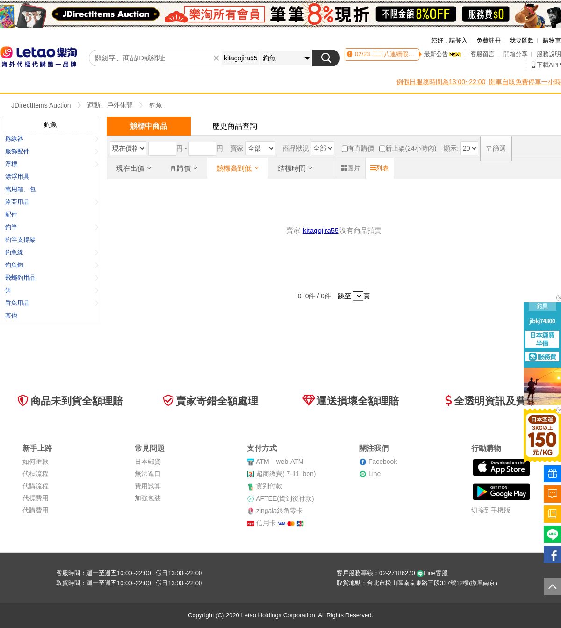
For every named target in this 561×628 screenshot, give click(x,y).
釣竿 (52, 227)
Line (374, 473)
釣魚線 (52, 252)
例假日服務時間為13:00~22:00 (440, 82)
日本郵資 (148, 461)
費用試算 (148, 486)
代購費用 (35, 510)
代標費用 (35, 498)
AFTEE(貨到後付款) (285, 498)
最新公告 (442, 54)
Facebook (382, 461)
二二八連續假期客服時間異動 (410, 54)
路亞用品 (52, 201)
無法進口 (148, 473)
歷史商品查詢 (234, 126)
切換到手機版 (491, 510)
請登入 (458, 40)
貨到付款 (269, 486)
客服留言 (482, 54)
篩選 (496, 148)
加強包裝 (148, 498)
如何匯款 (35, 461)
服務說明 (549, 54)
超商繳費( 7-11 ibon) (286, 473)
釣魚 (155, 105)
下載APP (546, 64)
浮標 (52, 163)
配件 (11, 214)
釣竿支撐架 (20, 239)
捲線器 (52, 138)
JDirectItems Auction (41, 105)
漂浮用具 (17, 176)
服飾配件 (52, 151)
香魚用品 (52, 302)
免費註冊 (488, 40)
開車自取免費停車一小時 (525, 82)
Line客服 (432, 573)
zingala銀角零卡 (279, 510)
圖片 (350, 168)
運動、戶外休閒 (110, 105)
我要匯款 (522, 40)
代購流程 (35, 486)
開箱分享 (515, 54)
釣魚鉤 (52, 264)
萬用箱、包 (20, 189)
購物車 (552, 40)
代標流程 (35, 473)
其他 (11, 315)
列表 (379, 168)
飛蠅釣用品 (52, 277)
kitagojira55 (321, 230)
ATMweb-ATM (279, 461)
